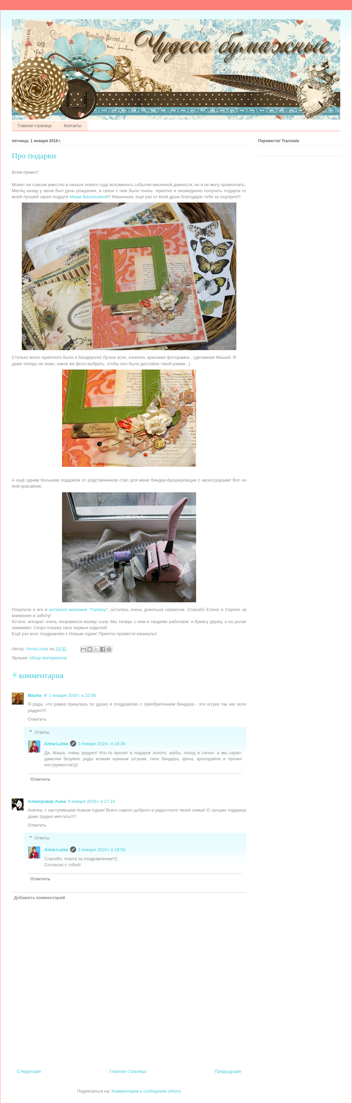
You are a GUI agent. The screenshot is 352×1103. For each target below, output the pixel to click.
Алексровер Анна (47, 801)
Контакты (72, 125)
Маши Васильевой (88, 196)
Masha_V (37, 695)
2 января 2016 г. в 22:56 (72, 695)
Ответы (42, 731)
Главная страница (35, 125)
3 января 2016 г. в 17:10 (91, 801)
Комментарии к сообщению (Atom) (146, 1091)
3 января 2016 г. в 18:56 (101, 849)
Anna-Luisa (56, 743)
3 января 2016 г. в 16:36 (101, 743)
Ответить (37, 719)
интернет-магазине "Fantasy (77, 609)
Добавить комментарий (39, 897)
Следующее (29, 1071)
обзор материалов (48, 657)
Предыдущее (228, 1071)
